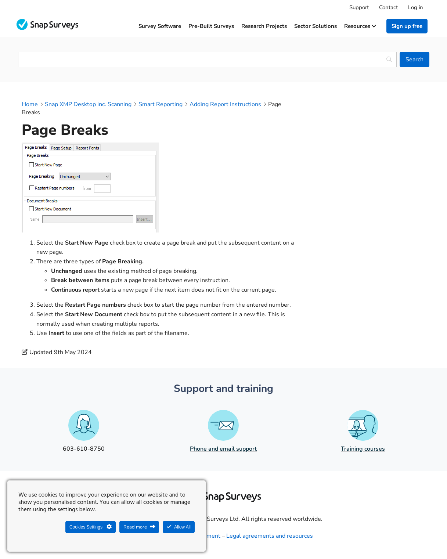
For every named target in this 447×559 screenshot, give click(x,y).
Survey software (159, 26)
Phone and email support (223, 449)
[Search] (414, 59)
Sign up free (407, 26)
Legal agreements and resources (269, 536)
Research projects (264, 26)
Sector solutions (315, 26)
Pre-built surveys (211, 26)
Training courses (363, 449)
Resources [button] (359, 26)
